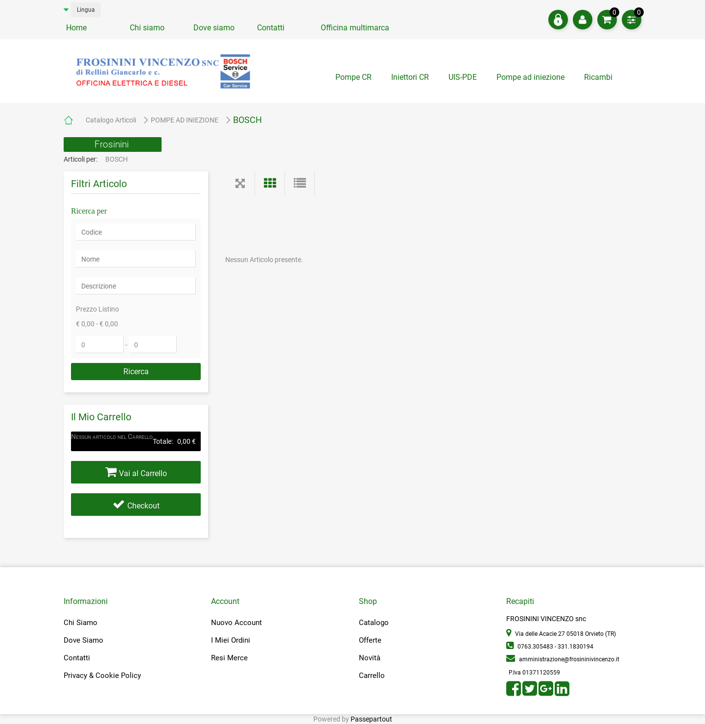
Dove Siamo (83, 640)
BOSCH (247, 120)
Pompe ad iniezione (530, 77)
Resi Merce (229, 657)
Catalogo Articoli (111, 120)
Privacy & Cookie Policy (102, 675)
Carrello (372, 675)
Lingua (86, 9)
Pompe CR (353, 77)
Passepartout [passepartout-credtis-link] (371, 719)
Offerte (370, 640)
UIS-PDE (462, 77)
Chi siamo (147, 27)
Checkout (143, 505)
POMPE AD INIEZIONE (184, 120)
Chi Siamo (80, 622)
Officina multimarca (355, 27)
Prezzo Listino (97, 309)
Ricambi (599, 77)
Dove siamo (214, 27)
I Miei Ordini (230, 640)
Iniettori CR (410, 77)
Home (76, 27)
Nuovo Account (236, 622)
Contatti (270, 27)
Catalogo (374, 622)
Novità (369, 657)
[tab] (599, 80)
